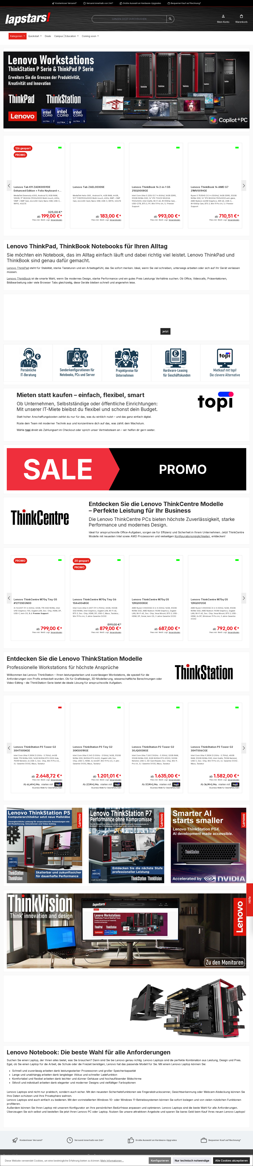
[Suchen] (170, 19)
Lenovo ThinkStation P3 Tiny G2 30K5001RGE (92, 748)
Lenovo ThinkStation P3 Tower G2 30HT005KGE (35, 748)
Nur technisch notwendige (192, 1160)
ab (49, 214)
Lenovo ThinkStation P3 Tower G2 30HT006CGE (212, 748)
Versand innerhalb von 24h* (99, 3)
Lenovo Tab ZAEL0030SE (88, 187)
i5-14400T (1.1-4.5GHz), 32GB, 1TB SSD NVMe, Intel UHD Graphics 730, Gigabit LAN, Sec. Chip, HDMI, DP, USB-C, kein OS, (37, 611)
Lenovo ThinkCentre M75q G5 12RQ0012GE (209, 601)
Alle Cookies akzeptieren (231, 1160)
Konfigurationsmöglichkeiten (193, 536)
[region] (126, 90)
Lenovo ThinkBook (19, 278)
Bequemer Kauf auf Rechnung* (186, 3)
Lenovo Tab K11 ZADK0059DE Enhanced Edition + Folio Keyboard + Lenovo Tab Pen (36, 189)
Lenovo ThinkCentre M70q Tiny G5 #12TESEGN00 (35, 601)
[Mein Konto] (223, 19)
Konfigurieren (160, 1160)
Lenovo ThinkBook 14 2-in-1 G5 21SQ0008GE (151, 188)
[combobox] (129, 19)
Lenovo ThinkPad (18, 268)
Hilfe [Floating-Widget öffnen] (249, 899)
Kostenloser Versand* (66, 3)
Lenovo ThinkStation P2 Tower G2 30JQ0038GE (153, 748)
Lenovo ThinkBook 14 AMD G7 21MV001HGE (209, 188)
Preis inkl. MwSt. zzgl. (47, 220)
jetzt (165, 331)
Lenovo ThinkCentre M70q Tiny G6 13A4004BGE (94, 601)
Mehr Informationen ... (112, 1160)
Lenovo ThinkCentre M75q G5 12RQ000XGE (150, 601)
